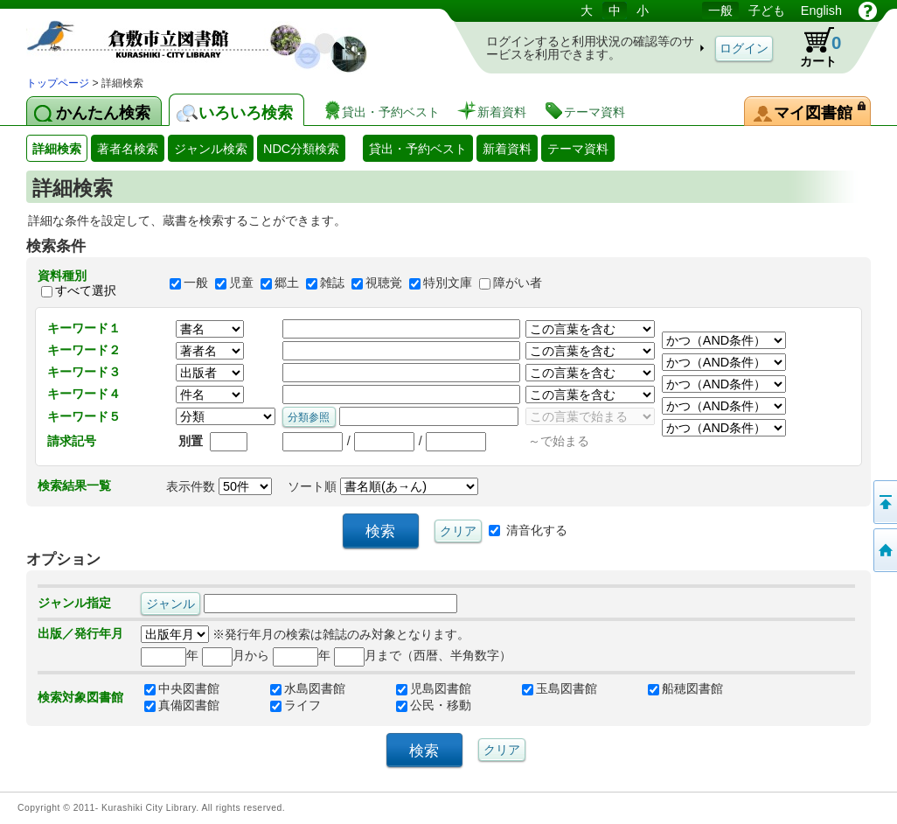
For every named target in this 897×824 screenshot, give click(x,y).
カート (812, 47)
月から (235, 655)
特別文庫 (447, 283)
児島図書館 (433, 688)
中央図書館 (181, 688)
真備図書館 (181, 705)
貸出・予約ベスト (418, 149)
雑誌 (332, 283)
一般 (196, 283)
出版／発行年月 (80, 633)
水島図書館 (307, 688)
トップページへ (884, 550)
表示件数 (219, 486)
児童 (241, 283)
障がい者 (517, 283)
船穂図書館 (685, 688)
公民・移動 (433, 705)
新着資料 (507, 149)
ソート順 (383, 486)
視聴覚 (383, 283)
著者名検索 (127, 149)
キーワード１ (84, 328)
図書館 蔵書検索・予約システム (210, 37)
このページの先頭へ (884, 502)
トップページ (57, 83)
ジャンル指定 (74, 603)
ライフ (295, 705)
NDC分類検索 (301, 149)
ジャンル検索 (210, 149)
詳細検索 (56, 149)
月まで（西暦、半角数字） (422, 655)
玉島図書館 (559, 688)
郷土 (287, 283)
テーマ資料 (577, 149)
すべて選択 (85, 290)
